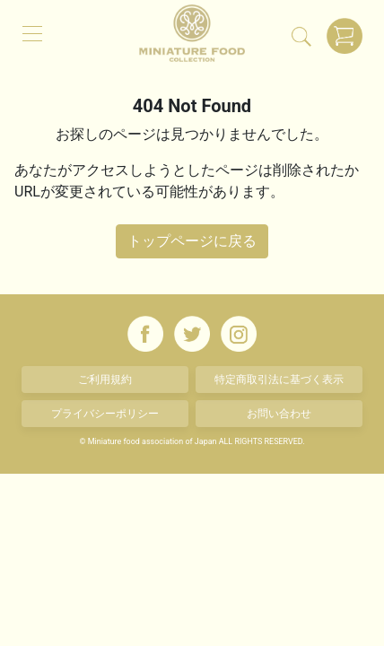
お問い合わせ (279, 413)
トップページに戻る (192, 240)
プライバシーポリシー (105, 413)
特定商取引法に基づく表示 (279, 379)
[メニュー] (32, 32)
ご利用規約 (105, 379)
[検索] (301, 36)
